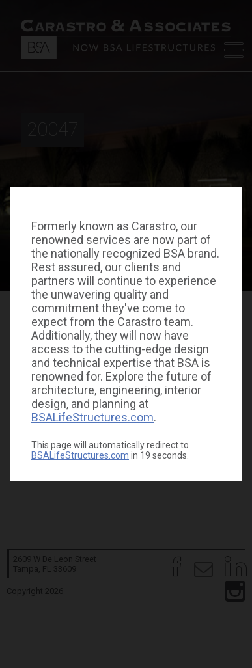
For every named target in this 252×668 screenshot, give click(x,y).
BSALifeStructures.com (92, 417)
